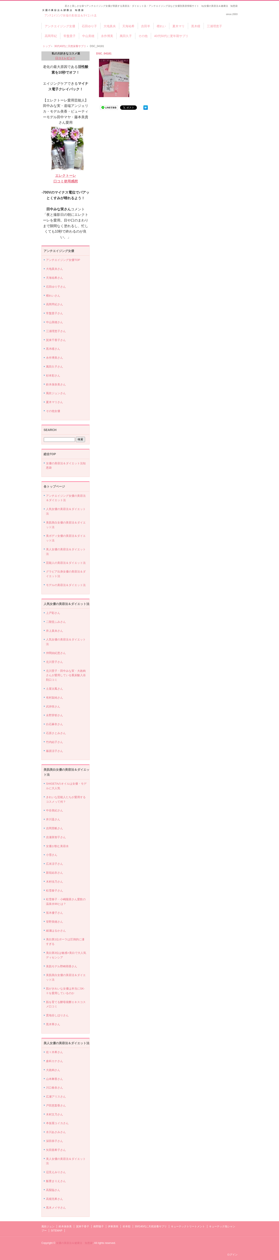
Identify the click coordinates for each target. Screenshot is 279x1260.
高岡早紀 (51, 36)
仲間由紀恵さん (56, 653)
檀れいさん (53, 295)
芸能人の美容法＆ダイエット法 (66, 562)
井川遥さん (53, 819)
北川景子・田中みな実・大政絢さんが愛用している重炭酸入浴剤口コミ (66, 675)
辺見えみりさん (56, 1172)
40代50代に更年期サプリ (171, 36)
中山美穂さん (54, 322)
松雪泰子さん (54, 890)
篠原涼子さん (54, 751)
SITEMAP (56, 1230)
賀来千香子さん (56, 340)
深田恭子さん (54, 1141)
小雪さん (51, 854)
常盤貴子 (69, 36)
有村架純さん (54, 697)
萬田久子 (126, 36)
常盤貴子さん (54, 313)
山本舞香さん (54, 1079)
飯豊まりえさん (56, 1181)
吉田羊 (145, 26)
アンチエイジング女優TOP (63, 260)
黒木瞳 (195, 26)
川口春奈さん (54, 1087)
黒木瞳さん (53, 348)
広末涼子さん (54, 863)
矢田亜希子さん (56, 1150)
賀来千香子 (82, 1226)
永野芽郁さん (54, 715)
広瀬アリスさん (56, 1096)
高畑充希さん (54, 1199)
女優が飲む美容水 (57, 846)
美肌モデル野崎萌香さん (61, 966)
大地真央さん (54, 268)
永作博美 (107, 36)
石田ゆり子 (89, 26)
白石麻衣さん (54, 724)
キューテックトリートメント (188, 1226)
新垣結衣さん (54, 872)
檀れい (161, 26)
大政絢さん (53, 1070)
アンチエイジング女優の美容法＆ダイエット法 (70, 13)
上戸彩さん (53, 613)
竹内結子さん (54, 742)
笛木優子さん (54, 912)
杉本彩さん (53, 375)
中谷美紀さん (54, 810)
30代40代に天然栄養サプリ (70, 46)
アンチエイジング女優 (60, 26)
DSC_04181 (104, 53)
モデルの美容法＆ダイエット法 (66, 585)
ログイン (232, 1254)
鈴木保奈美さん (56, 384)
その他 (143, 36)
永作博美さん (54, 357)
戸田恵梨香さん (56, 1105)
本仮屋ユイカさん (57, 1123)
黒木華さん (53, 1024)
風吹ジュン (47, 1226)
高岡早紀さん (54, 304)
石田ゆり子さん (56, 286)
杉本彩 (127, 1226)
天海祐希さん (54, 277)
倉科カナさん (54, 1061)
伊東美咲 (113, 1226)
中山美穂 (88, 36)
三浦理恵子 (214, 26)
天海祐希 (128, 26)
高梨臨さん (53, 1190)
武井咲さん (53, 706)
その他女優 (53, 411)
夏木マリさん (54, 402)
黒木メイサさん (56, 1207)
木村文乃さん (54, 1114)
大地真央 (110, 26)
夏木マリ (178, 26)
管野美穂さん (54, 921)
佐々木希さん (54, 1052)
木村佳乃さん (54, 881)
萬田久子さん (54, 366)
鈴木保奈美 (65, 1226)
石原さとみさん (56, 733)
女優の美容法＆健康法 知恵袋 (74, 1243)
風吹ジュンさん (56, 393)
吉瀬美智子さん (56, 837)
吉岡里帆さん (54, 828)
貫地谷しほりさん (57, 1015)
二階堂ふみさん (56, 621)
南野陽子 (98, 1226)
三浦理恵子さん (56, 331)
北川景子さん (54, 662)
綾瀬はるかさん (56, 930)
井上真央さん (54, 630)
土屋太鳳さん (54, 688)
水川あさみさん (56, 1132)
